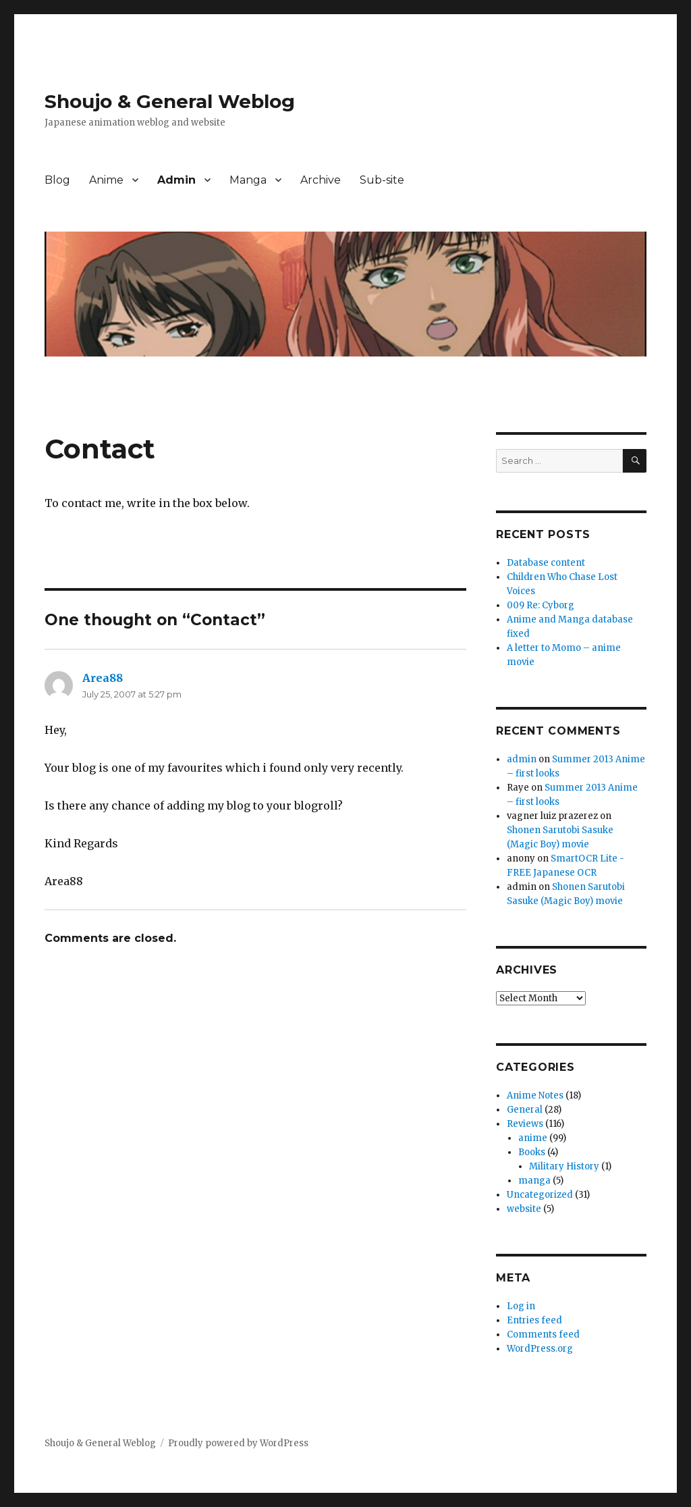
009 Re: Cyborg (540, 605)
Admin (176, 180)
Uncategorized (540, 1194)
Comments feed (543, 1334)
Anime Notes (535, 1095)
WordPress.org (540, 1348)
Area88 (102, 678)
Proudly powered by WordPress (238, 1443)
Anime (106, 180)
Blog (57, 180)
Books (531, 1152)
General (525, 1109)
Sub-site (382, 180)
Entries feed (534, 1320)
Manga (248, 180)
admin (521, 759)
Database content (546, 563)
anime (532, 1138)
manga (534, 1180)
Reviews (525, 1124)
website (524, 1209)
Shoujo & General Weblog (170, 101)
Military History (564, 1166)
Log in (521, 1306)
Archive (320, 180)
